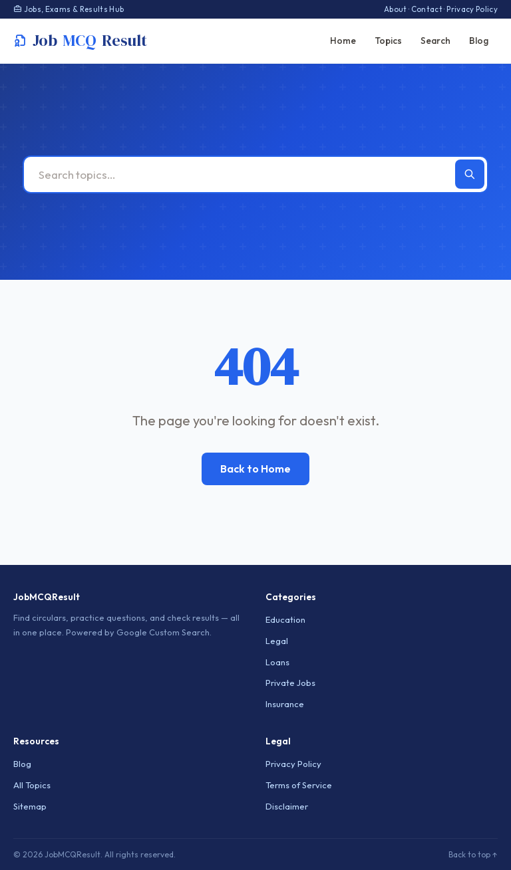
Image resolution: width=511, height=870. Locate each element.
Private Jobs (290, 682)
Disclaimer (286, 806)
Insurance (284, 704)
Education (285, 619)
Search (435, 41)
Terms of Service (298, 785)
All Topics (32, 785)
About (395, 9)
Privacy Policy (472, 9)
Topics (388, 41)
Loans (277, 662)
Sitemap (30, 806)
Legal (276, 640)
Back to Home (255, 468)
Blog (478, 41)
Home (343, 41)
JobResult (80, 40)
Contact (426, 9)
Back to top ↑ (473, 854)
